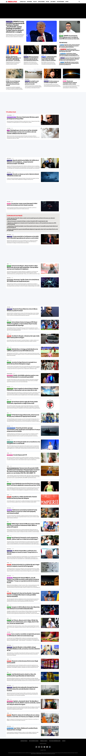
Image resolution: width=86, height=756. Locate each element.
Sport (66, 1)
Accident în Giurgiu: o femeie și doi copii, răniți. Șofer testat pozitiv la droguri (23, 336)
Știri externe (41, 1)
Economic (29, 1)
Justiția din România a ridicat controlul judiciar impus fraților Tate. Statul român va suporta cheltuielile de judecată (48, 58)
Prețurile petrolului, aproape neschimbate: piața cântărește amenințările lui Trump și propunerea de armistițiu (23, 429)
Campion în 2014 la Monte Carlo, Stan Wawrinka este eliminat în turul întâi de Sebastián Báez (23, 607)
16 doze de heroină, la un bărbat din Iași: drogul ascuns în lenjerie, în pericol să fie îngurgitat (23, 565)
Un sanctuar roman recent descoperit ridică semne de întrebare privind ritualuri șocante (22, 204)
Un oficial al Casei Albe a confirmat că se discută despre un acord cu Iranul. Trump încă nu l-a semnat (22, 552)
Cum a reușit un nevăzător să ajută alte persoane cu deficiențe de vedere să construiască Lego (23, 634)
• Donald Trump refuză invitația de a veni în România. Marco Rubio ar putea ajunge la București (69, 50)
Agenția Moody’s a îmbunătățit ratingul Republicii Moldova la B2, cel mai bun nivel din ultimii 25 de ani (23, 648)
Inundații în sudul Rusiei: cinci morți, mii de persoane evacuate (32, 83)
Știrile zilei (23, 1)
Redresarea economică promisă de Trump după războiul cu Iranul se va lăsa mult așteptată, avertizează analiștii (22, 511)
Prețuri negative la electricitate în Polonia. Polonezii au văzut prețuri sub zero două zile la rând (22, 389)
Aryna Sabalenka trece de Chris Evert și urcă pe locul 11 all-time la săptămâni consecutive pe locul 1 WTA (23, 484)
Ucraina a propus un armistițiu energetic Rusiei (51, 82)
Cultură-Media (60, 1)
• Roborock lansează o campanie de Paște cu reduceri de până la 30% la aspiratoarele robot (27, 221)
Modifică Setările (43, 743)
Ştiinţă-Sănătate (9, 373)
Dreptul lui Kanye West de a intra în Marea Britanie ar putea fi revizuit (22, 309)
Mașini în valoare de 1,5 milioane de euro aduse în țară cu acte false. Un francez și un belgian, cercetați (23, 715)
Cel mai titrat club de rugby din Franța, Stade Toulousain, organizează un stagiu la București (22, 402)
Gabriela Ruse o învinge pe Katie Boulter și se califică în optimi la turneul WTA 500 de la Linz (22, 349)
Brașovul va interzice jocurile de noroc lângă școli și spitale (22, 661)
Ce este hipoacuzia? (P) (17, 455)
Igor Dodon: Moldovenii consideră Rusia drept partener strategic (22, 728)
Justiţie (42, 55)
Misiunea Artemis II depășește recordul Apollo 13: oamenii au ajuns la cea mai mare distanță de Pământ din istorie (31, 58)
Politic (35, 1)
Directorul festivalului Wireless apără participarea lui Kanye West (23, 117)
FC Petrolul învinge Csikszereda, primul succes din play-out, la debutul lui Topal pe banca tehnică (23, 415)
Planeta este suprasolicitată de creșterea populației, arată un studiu (70, 83)
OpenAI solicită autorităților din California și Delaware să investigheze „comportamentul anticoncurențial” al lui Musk (23, 161)
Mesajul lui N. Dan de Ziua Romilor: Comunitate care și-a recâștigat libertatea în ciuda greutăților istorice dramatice (23, 594)
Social (47, 1)
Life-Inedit (53, 1)
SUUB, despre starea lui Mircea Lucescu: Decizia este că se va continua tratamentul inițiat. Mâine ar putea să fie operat (23, 525)
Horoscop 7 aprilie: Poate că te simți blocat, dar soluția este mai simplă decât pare (23, 280)
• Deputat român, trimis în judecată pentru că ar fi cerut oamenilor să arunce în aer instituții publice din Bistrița (69, 46)
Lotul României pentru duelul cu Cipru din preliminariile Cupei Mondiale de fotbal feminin (21, 674)
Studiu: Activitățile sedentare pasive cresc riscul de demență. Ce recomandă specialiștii (23, 376)
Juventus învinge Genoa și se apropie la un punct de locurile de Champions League (22, 363)
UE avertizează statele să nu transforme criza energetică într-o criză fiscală (23, 442)
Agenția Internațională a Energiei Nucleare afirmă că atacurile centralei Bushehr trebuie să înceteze (22, 689)
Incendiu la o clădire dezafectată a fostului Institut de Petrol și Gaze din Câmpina (22, 497)
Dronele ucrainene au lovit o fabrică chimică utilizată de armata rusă (23, 174)
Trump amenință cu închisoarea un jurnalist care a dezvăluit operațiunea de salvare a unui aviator (23, 237)
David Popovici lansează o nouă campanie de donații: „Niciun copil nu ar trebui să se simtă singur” (22, 538)
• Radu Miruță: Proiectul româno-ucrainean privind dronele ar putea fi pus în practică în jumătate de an (69, 63)
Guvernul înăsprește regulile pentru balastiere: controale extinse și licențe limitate (13, 83)
